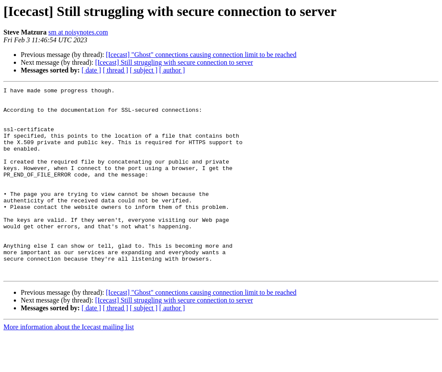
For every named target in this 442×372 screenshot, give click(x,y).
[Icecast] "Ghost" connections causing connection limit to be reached (201, 54)
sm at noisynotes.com (78, 32)
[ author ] (172, 70)
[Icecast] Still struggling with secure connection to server (174, 62)
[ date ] (91, 70)
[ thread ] (115, 70)
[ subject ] (144, 70)
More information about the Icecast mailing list (68, 364)
